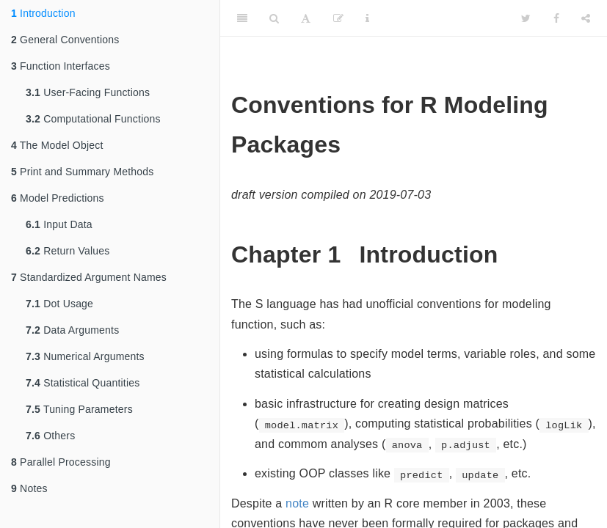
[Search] (274, 18)
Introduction (43, 13)
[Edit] (338, 18)
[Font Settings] (305, 18)
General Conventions (65, 39)
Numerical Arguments (85, 356)
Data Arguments (72, 330)
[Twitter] (526, 18)
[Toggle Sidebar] (242, 18)
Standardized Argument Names (89, 277)
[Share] (585, 18)
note (297, 503)
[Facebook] (556, 18)
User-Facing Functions (88, 92)
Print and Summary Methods (82, 171)
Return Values (67, 251)
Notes (29, 488)
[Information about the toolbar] (367, 18)
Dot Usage (59, 303)
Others (50, 435)
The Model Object (57, 145)
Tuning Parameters (79, 409)
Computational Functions (93, 119)
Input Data (59, 224)
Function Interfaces (60, 66)
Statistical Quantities (82, 383)
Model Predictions (57, 198)
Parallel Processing (61, 462)
